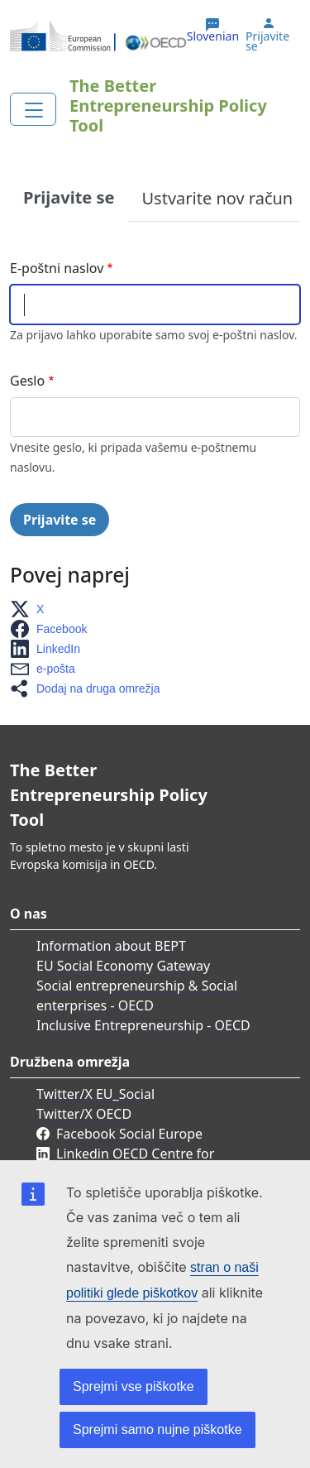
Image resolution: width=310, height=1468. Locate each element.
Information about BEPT (111, 946)
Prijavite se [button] (267, 41)
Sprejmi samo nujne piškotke (157, 1429)
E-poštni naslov (56, 268)
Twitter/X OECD (83, 1114)
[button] (32, 609)
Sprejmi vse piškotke (133, 1386)
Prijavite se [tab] (68, 197)
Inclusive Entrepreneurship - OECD (143, 1025)
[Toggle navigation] (33, 109)
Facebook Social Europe (129, 1134)
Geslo (27, 381)
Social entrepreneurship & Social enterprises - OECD (136, 995)
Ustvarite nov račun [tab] (217, 198)
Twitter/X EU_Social (95, 1094)
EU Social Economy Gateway (123, 966)
